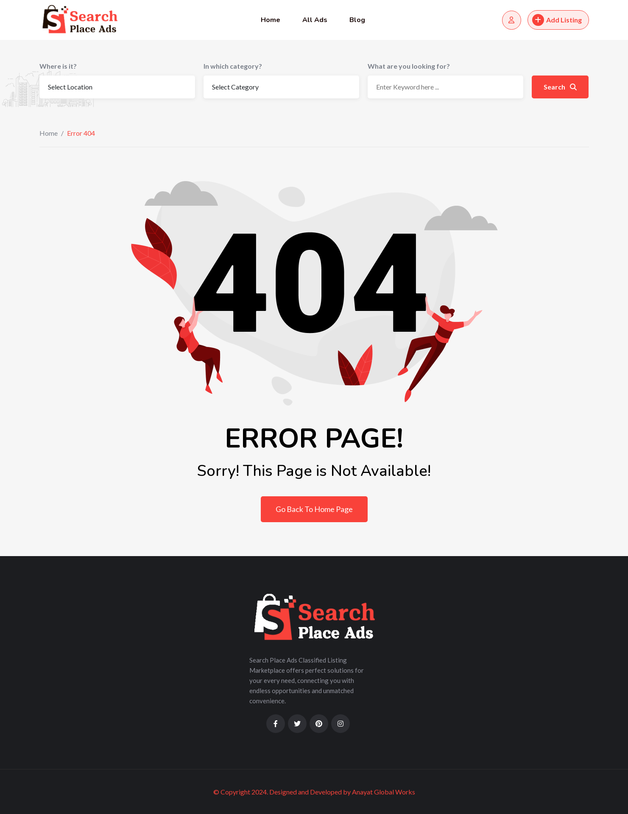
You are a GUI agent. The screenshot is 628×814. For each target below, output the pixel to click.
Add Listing (557, 20)
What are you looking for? (409, 66)
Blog (357, 20)
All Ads (314, 20)
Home (270, 20)
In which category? (233, 66)
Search (560, 87)
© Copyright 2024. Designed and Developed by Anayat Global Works (314, 792)
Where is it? (58, 66)
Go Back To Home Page (314, 509)
